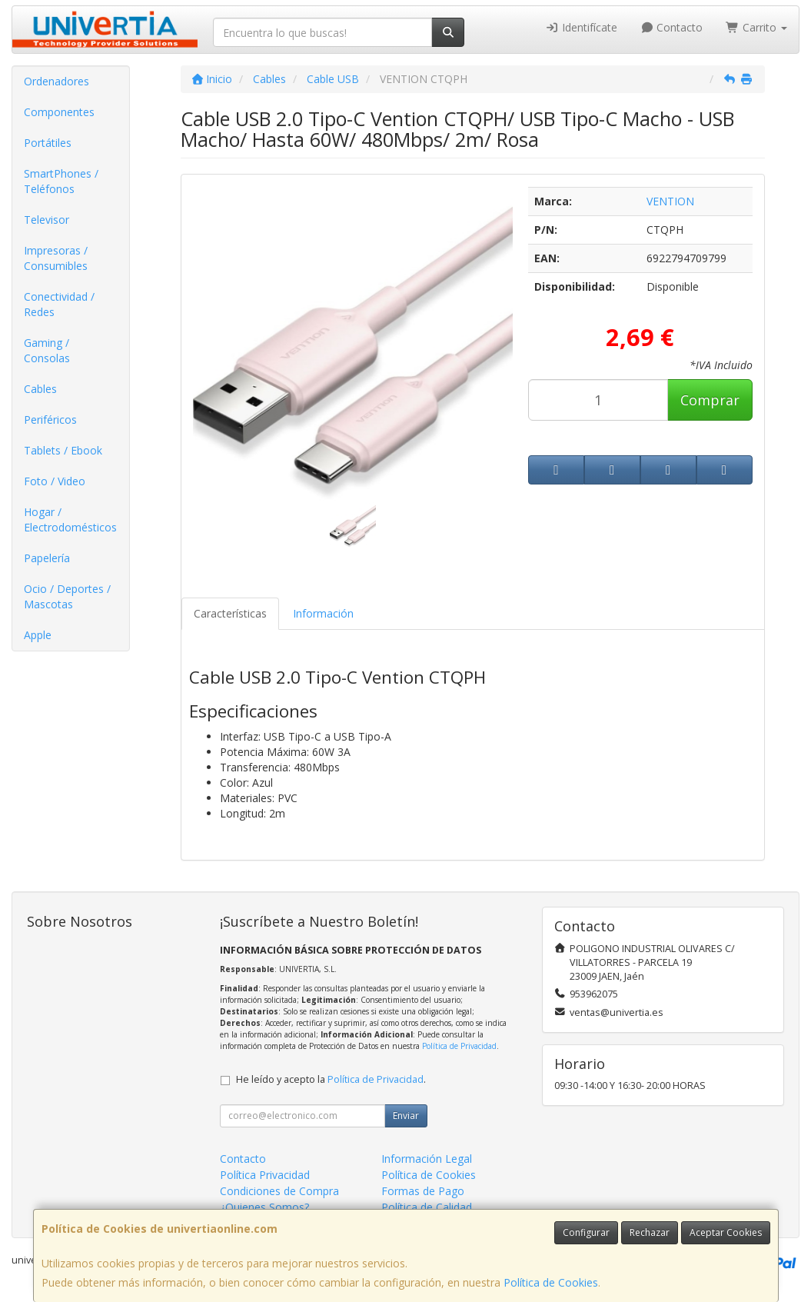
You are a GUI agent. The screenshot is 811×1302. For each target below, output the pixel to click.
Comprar (710, 400)
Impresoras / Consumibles (56, 258)
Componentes (59, 112)
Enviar (406, 1115)
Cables (40, 388)
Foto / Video (54, 481)
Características (230, 613)
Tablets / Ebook (63, 450)
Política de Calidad (426, 1207)
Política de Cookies (551, 1282)
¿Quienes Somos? (264, 1207)
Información (323, 613)
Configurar (586, 1232)
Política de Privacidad (459, 1046)
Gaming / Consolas (47, 350)
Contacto (671, 27)
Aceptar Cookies (726, 1232)
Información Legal (426, 1158)
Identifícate (581, 27)
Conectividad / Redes (59, 304)
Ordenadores (56, 81)
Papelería (47, 558)
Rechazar (650, 1232)
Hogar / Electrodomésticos (70, 519)
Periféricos (50, 419)
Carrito (756, 27)
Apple (38, 635)
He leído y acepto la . (331, 1079)
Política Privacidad (265, 1174)
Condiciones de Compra (279, 1191)
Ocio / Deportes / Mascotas (67, 596)
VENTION (670, 201)
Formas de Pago (422, 1191)
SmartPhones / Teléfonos (61, 181)
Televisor (46, 219)
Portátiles (47, 142)
